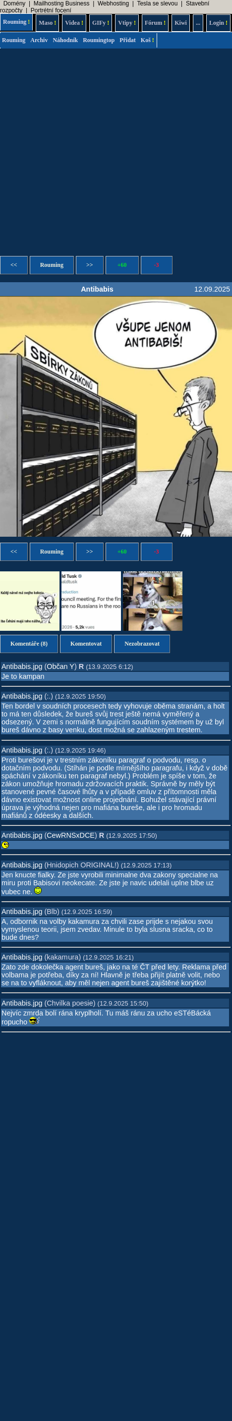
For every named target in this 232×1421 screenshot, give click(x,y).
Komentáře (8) (29, 643)
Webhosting (113, 3)
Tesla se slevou (157, 3)
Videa (74, 22)
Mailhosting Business (62, 3)
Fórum (155, 22)
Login (218, 22)
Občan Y (60, 666)
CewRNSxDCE (71, 835)
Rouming (16, 21)
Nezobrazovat (142, 643)
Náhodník (65, 40)
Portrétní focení (51, 10)
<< (13, 264)
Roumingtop (99, 40)
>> (89, 264)
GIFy (100, 22)
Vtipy (127, 22)
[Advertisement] (93, 149)
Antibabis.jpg (21, 666)
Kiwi (180, 22)
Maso (47, 22)
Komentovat (86, 643)
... (198, 22)
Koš (147, 40)
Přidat (127, 40)
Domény (14, 3)
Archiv (39, 40)
